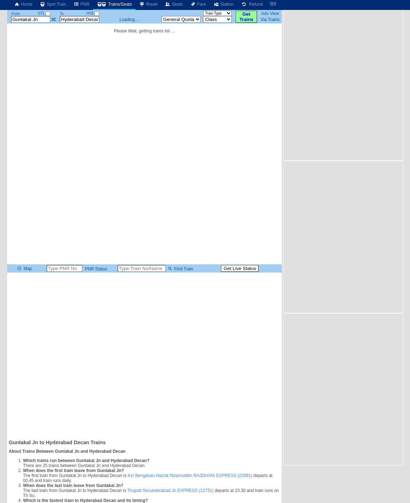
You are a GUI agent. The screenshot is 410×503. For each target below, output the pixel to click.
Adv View (270, 13)
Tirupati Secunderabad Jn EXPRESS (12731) (170, 490)
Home (23, 4)
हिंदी (273, 4)
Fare (198, 4)
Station (223, 4)
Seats (174, 4)
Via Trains (270, 19)
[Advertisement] (79, 84)
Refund (252, 4)
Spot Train (53, 4)
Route (148, 4)
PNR (81, 4)
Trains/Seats (114, 4)
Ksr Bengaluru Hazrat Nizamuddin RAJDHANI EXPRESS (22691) (190, 475)
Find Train (180, 268)
